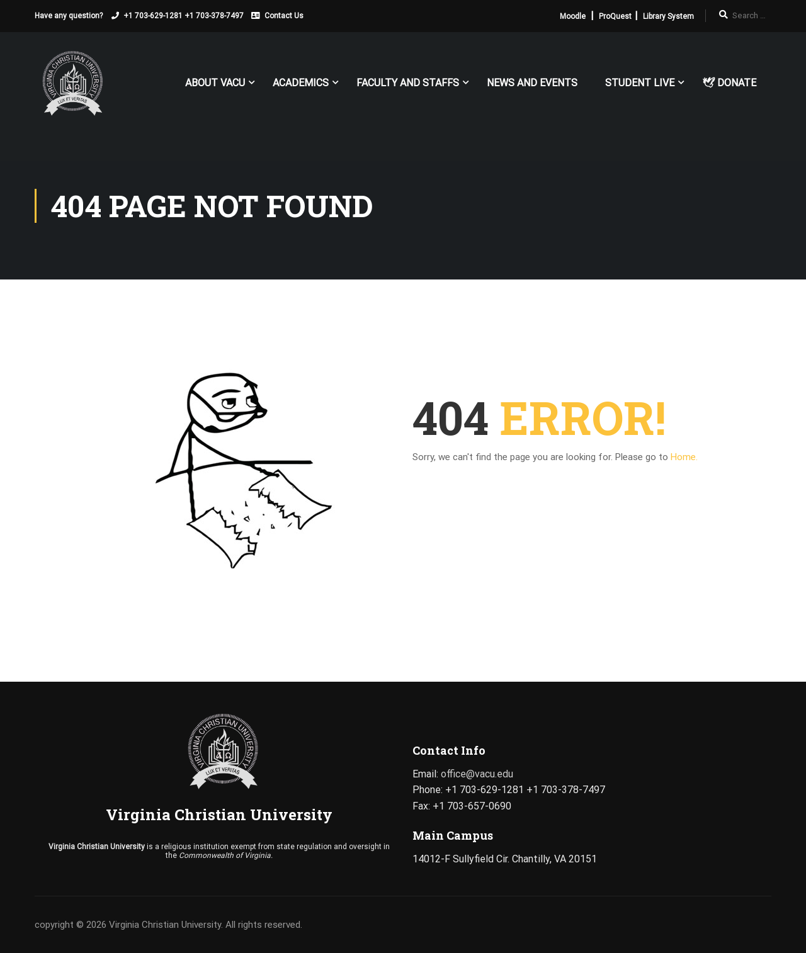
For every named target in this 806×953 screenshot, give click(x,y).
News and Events (532, 83)
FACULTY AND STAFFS (407, 83)
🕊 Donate (729, 83)
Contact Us (284, 15)
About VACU (215, 83)
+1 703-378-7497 (214, 15)
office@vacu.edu (477, 774)
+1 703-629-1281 (153, 15)
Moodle (573, 16)
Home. (684, 457)
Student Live (639, 83)
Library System (668, 16)
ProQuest (615, 16)
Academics (301, 83)
